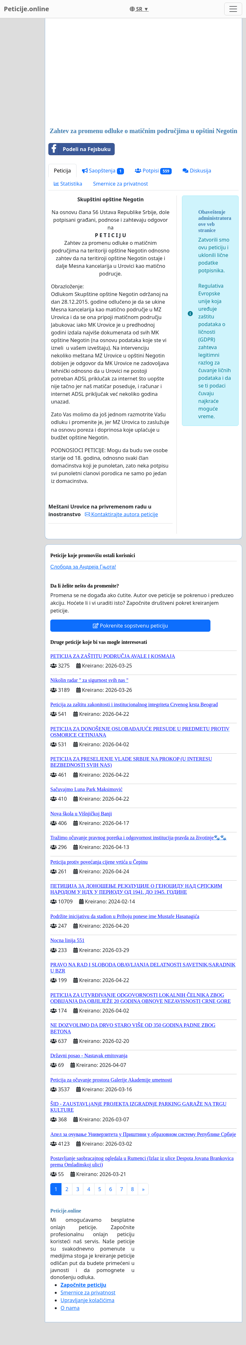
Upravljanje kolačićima (87, 1300)
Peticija (62, 170)
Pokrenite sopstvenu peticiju (130, 625)
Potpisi (153, 170)
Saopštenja (103, 170)
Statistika (68, 183)
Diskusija (197, 170)
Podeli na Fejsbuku (80, 149)
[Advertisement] (143, 73)
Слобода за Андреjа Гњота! (83, 567)
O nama (70, 1307)
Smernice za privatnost (120, 183)
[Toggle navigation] (233, 9)
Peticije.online (26, 8)
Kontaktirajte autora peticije (121, 514)
